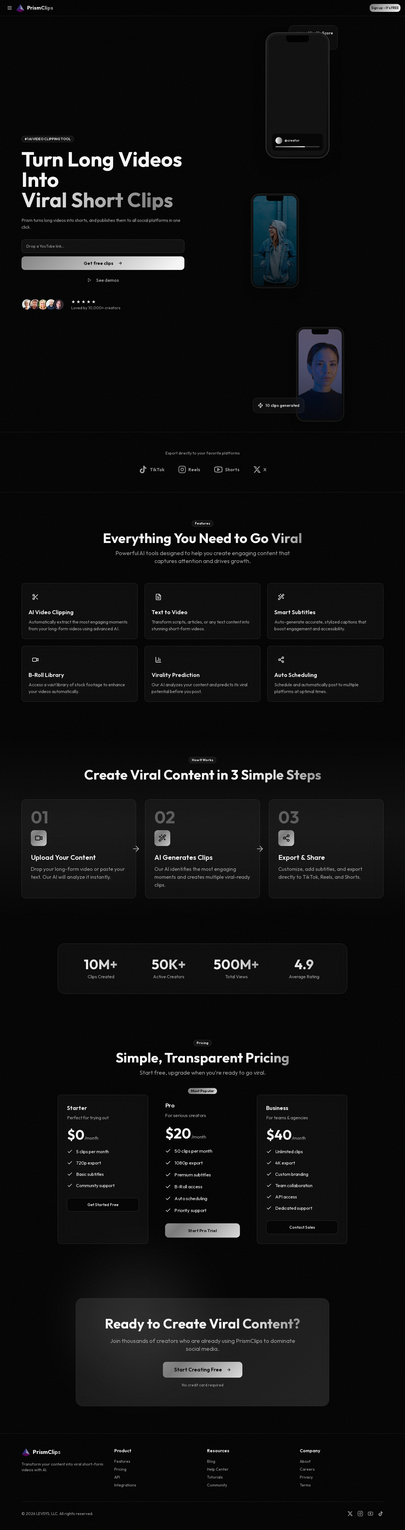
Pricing (120, 1469)
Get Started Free (103, 1204)
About (305, 1461)
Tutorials (215, 1477)
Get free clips (103, 263)
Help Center (218, 1469)
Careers (307, 1469)
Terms (305, 1485)
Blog (211, 1461)
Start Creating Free (202, 1369)
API (117, 1477)
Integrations (125, 1485)
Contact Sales (302, 1227)
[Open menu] (10, 8)
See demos (103, 280)
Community (217, 1485)
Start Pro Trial (202, 1230)
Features (122, 1461)
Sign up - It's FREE (385, 8)
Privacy (306, 1477)
